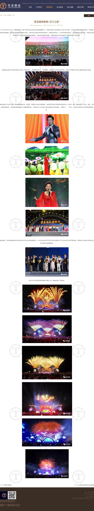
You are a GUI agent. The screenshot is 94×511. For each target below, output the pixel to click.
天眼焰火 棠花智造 (8, 484)
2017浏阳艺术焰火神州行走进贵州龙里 (86, 484)
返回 (89, 15)
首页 (5, 15)
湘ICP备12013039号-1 (89, 498)
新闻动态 (9, 15)
